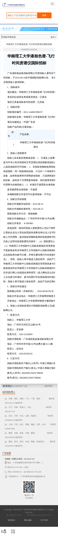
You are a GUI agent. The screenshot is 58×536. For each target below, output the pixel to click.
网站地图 (28, 520)
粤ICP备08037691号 (14, 515)
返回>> (53, 37)
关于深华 (44, 520)
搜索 (44, 15)
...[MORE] (47, 386)
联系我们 (11, 520)
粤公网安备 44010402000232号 (39, 515)
